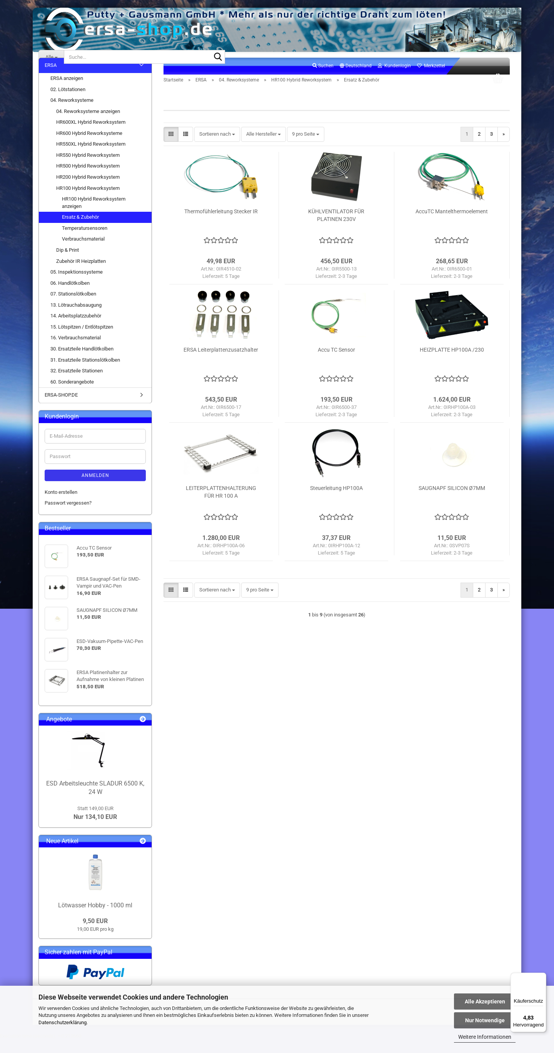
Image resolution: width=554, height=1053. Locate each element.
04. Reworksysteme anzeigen (88, 124)
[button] (356, 79)
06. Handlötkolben (70, 296)
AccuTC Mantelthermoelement (452, 225)
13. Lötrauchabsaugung (76, 318)
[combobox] (217, 147)
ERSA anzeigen (66, 92)
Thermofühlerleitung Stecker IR (221, 225)
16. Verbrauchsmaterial (75, 351)
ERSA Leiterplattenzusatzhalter (221, 363)
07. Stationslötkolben (73, 307)
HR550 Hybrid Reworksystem (88, 168)
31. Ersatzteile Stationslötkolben (85, 373)
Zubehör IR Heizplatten (81, 274)
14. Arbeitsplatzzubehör (75, 329)
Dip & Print (67, 263)
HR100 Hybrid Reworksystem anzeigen (93, 216)
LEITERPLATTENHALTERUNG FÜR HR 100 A (221, 505)
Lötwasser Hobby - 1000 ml (95, 918)
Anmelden (95, 488)
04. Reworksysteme (71, 113)
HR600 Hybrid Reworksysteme (89, 146)
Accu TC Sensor (336, 363)
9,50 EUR (95, 934)
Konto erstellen (61, 505)
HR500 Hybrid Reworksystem (88, 179)
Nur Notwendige (485, 1020)
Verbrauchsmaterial (83, 252)
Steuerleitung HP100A (336, 501)
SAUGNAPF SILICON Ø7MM (452, 501)
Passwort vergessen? (68, 516)
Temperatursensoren (84, 241)
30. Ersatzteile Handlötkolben (81, 362)
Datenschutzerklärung (62, 1022)
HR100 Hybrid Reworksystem (88, 201)
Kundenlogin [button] (394, 79)
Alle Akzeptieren (485, 1001)
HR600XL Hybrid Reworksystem (90, 135)
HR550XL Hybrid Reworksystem (90, 157)
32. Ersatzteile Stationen (76, 384)
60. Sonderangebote (72, 395)
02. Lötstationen (67, 102)
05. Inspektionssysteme (76, 285)
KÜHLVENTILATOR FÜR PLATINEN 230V (336, 229)
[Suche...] (51, 57)
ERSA (51, 78)
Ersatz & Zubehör (80, 230)
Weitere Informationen (484, 1037)
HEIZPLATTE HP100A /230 (452, 363)
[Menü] (541, 977)
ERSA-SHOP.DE (61, 408)
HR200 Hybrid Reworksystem (88, 190)
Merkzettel (431, 79)
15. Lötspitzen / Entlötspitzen (81, 340)
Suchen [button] (323, 79)
